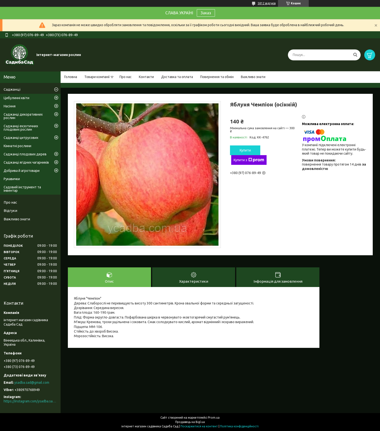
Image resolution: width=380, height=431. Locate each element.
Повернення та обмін (217, 77)
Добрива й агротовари (22, 171)
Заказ (206, 13)
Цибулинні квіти (16, 98)
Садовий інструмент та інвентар (22, 188)
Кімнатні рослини (17, 146)
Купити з (249, 160)
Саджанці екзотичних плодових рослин (21, 127)
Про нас (125, 77)
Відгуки (10, 210)
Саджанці (12, 89)
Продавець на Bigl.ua (190, 421)
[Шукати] (355, 54)
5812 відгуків (267, 3)
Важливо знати (253, 77)
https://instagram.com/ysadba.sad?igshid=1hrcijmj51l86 (30, 401)
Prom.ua (214, 417)
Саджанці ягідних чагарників (26, 162)
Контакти (146, 77)
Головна (70, 77)
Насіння (10, 106)
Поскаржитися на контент (199, 426)
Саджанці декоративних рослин (23, 116)
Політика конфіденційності (239, 426)
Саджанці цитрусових (21, 138)
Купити (245, 150)
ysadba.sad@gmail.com (31, 382)
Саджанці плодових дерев (25, 154)
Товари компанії (97, 77)
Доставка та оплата (177, 77)
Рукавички (12, 179)
